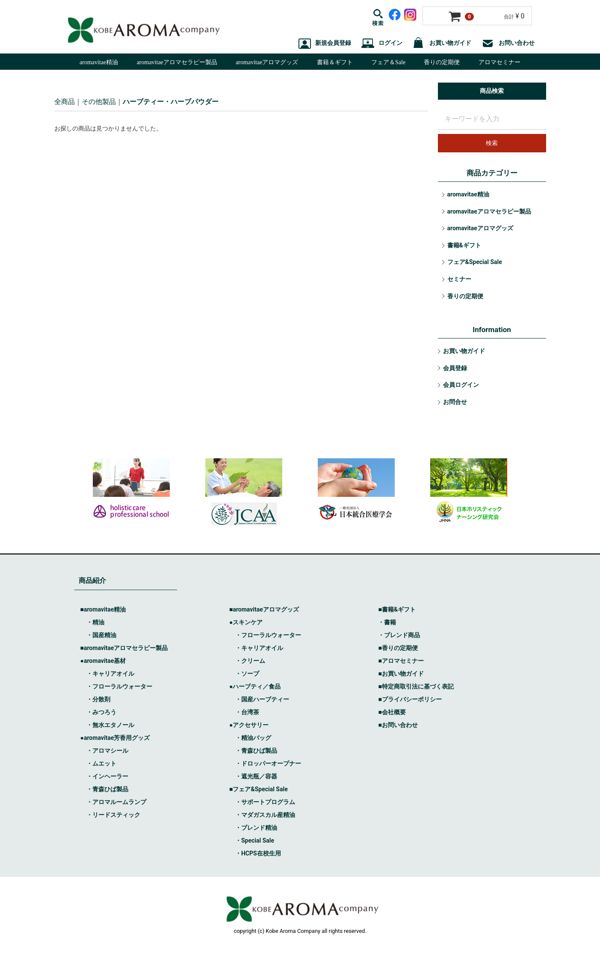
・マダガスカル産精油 (265, 815)
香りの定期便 (442, 62)
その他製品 (99, 102)
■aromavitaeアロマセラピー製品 (124, 648)
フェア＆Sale (388, 62)
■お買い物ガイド (400, 674)
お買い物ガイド (441, 43)
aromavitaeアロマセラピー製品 (177, 62)
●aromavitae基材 (103, 661)
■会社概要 (391, 712)
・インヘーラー (107, 776)
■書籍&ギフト (397, 609)
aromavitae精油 (99, 62)
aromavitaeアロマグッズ (267, 62)
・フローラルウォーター (119, 686)
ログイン (381, 43)
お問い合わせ (508, 43)
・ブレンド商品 (399, 635)
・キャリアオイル (110, 674)
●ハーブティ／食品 (255, 686)
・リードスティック (113, 815)
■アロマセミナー (400, 661)
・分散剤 (98, 699)
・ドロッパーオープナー (268, 763)
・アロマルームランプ (116, 802)
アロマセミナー (499, 62)
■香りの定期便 (397, 648)
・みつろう (101, 712)
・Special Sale (254, 840)
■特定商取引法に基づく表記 (415, 686)
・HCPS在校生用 (258, 853)
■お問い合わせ (397, 725)
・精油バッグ (253, 738)
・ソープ (247, 674)
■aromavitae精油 (103, 609)
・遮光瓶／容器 (256, 776)
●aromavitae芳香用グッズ (115, 738)
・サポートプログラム (265, 802)
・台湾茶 (247, 712)
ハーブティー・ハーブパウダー (171, 102)
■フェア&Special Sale (258, 789)
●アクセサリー (249, 725)
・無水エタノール (110, 725)
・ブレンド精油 (256, 828)
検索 (492, 143)
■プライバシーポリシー (409, 699)
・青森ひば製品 (107, 789)
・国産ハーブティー (262, 699)
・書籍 (387, 622)
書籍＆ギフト (335, 62)
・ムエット (101, 763)
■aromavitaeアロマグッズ (264, 609)
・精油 (95, 622)
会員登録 (455, 368)
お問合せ (455, 401)
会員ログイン (461, 384)
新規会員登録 (325, 43)
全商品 (64, 102)
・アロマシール (107, 751)
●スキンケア (246, 622)
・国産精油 (101, 635)
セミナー (459, 279)
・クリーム (250, 661)
